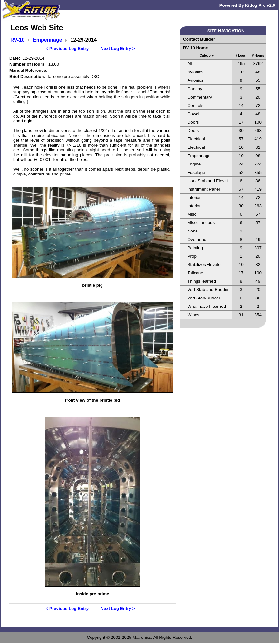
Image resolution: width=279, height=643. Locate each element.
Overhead (197, 239)
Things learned (202, 281)
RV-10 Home (195, 47)
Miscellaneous (201, 222)
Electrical (196, 139)
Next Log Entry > (118, 48)
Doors (193, 122)
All (190, 63)
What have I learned (207, 306)
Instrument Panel (204, 189)
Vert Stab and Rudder (208, 289)
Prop (192, 256)
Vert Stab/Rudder (204, 298)
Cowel (193, 113)
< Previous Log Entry (67, 48)
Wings (193, 314)
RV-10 (17, 40)
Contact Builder (199, 39)
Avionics (195, 72)
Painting (195, 247)
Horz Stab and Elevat (208, 180)
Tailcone (195, 272)
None (193, 231)
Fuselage (196, 172)
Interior (194, 197)
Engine (194, 164)
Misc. (192, 214)
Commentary (200, 97)
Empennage (47, 40)
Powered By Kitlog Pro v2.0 (247, 5)
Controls (196, 105)
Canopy (195, 88)
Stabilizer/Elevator (205, 264)
